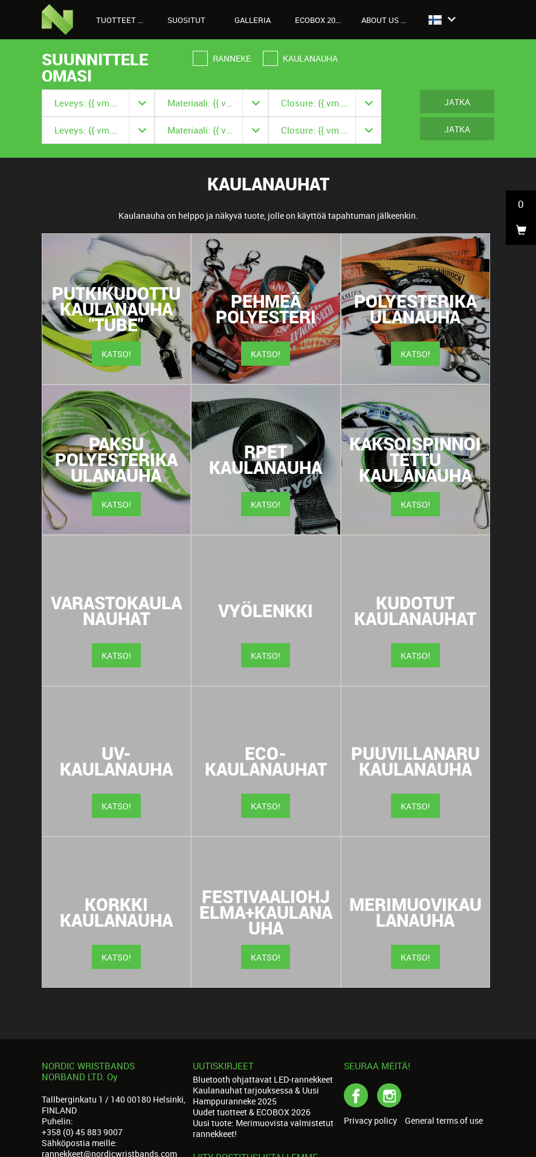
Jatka (457, 102)
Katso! (116, 354)
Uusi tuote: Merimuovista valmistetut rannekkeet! (263, 1128)
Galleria (252, 20)
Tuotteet (122, 20)
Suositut (186, 20)
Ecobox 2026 (319, 20)
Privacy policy (370, 1120)
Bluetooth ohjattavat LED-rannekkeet (263, 1079)
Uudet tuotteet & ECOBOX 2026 (252, 1112)
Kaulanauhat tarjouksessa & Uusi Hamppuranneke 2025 (256, 1095)
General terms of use (444, 1120)
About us (386, 20)
